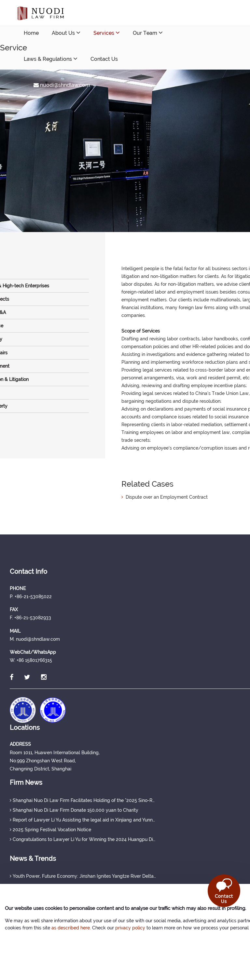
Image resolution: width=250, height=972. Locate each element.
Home (31, 33)
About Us (66, 32)
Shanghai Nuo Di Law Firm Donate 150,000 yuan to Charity (74, 810)
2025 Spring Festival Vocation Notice (50, 829)
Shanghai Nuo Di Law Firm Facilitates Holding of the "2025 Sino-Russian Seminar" (83, 800)
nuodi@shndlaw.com (62, 85)
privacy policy (130, 927)
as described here (70, 927)
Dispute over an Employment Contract (164, 497)
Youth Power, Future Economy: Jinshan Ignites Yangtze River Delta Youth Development (83, 876)
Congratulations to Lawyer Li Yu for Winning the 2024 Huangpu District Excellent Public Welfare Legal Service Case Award (83, 839)
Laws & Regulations (50, 58)
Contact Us (104, 59)
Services (106, 32)
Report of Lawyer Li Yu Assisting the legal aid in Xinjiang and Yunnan (83, 819)
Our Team (148, 32)
